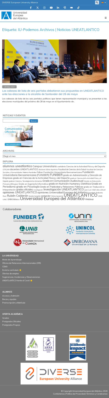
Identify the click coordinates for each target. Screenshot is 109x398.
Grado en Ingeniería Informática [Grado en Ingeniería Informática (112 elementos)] (33, 184)
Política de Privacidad (75, 394)
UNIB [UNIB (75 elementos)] (100, 196)
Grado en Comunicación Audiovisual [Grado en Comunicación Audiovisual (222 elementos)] (63, 180)
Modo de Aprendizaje (12, 259)
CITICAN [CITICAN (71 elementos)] (6, 169)
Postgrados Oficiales (11, 321)
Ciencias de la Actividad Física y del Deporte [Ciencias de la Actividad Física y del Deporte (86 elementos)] (85, 166)
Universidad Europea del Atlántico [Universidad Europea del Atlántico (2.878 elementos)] (52, 198)
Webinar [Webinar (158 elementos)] (89, 199)
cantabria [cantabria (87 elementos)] (61, 166)
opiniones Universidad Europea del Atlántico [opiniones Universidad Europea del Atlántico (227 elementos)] (62, 192)
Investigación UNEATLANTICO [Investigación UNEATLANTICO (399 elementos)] (63, 189)
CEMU (5, 266)
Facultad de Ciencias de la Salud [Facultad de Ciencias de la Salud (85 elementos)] (72, 169)
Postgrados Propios (11, 325)
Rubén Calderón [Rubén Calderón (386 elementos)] (17, 195)
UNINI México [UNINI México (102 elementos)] (14, 199)
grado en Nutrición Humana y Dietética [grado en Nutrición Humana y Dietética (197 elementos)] (70, 183)
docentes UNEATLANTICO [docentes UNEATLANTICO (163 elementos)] (24, 169)
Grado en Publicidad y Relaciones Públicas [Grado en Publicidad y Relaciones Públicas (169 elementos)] (61, 186)
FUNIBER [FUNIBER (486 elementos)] (56, 175)
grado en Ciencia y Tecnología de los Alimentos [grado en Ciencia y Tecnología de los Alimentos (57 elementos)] (25, 181)
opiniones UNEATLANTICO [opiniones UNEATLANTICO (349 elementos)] (20, 192)
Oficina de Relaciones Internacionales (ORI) (21, 263)
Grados (5, 318)
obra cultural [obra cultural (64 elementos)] (101, 190)
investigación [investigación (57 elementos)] (38, 190)
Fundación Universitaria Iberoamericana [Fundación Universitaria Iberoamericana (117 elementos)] (63, 172)
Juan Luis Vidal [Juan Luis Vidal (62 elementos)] (90, 190)
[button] (103, 2)
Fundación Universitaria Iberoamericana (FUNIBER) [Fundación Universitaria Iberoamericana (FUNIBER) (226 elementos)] (48, 173)
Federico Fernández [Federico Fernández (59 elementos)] (29, 172)
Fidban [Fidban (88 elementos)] (40, 172)
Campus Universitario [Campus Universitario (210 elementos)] (45, 166)
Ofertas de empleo (10, 273)
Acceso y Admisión (10, 296)
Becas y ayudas (9, 299)
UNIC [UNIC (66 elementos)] (5, 199)
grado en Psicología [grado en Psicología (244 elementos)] (27, 186)
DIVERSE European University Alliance (20, 2)
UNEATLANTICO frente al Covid (16, 280)
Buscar (34, 121)
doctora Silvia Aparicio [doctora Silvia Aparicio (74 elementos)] (48, 169)
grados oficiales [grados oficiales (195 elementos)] (24, 189)
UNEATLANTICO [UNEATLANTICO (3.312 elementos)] (80, 195)
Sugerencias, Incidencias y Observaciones (21, 277)
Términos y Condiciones (97, 394)
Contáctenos (59, 394)
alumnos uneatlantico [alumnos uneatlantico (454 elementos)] (17, 166)
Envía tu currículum (10, 270)
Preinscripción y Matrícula (13, 303)
